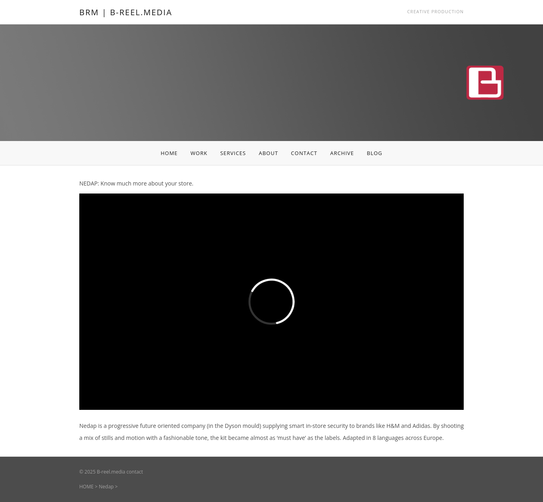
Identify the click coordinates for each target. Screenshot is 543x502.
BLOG (374, 153)
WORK (199, 153)
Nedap (106, 486)
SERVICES (233, 153)
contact (135, 471)
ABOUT (268, 153)
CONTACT (304, 153)
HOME (169, 153)
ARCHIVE (342, 153)
